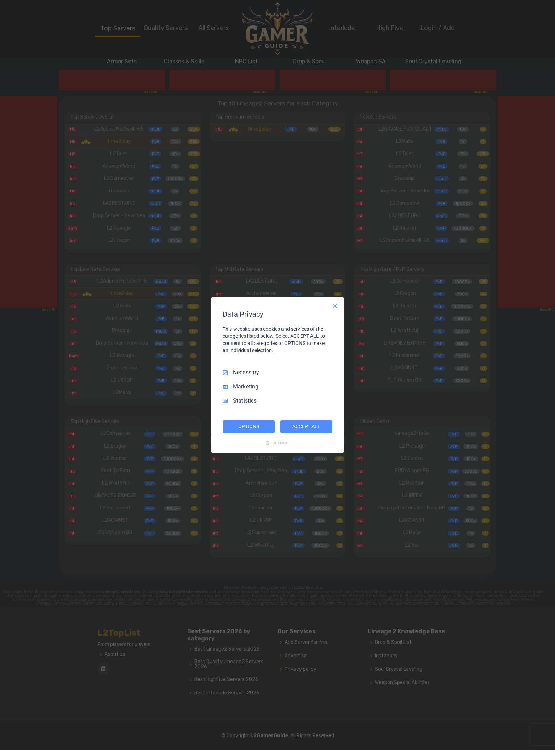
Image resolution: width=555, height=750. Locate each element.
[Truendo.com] (277, 443)
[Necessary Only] (335, 306)
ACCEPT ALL (306, 426)
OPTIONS (248, 426)
